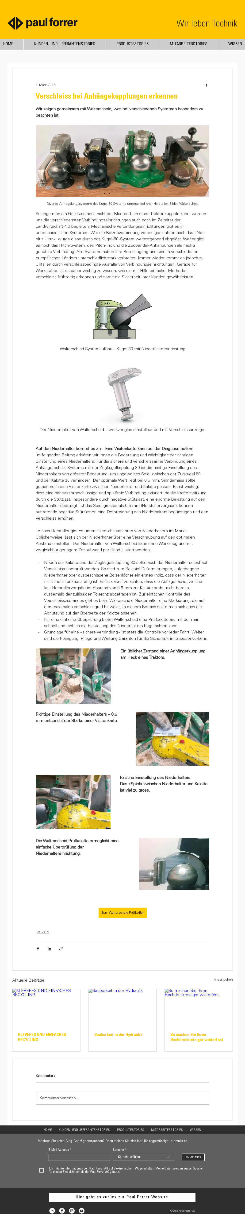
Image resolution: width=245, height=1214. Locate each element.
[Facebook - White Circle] (62, 1211)
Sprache (118, 1150)
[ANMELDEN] (193, 1157)
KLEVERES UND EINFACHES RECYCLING (42, 1037)
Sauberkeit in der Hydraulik (118, 1035)
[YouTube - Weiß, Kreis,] (81, 1211)
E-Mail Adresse (59, 1150)
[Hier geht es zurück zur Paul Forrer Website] (122, 1197)
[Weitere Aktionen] (206, 85)
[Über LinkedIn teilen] (49, 948)
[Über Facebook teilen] (38, 948)
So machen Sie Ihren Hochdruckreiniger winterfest (196, 1037)
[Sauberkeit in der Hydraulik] (123, 1008)
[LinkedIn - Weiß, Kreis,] (52, 1211)
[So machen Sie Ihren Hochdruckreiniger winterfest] (199, 1008)
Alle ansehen (223, 980)
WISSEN (43, 932)
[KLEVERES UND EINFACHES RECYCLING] (46, 1008)
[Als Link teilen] (61, 948)
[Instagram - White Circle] (72, 1211)
